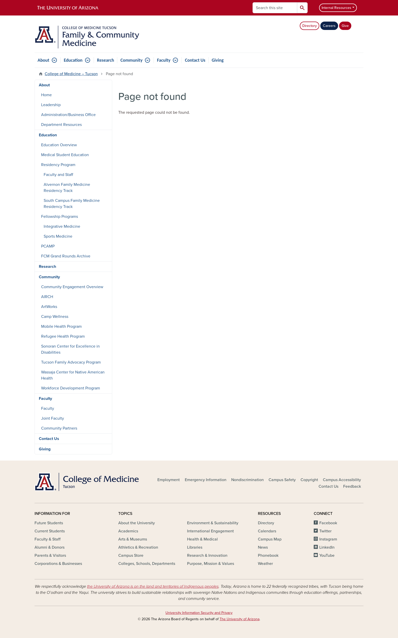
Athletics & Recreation (138, 547)
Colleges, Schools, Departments (146, 563)
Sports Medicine (58, 236)
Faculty (163, 60)
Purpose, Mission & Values (210, 563)
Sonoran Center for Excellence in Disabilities (70, 349)
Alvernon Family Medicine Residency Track (67, 187)
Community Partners (59, 428)
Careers (329, 26)
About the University (136, 523)
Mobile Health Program (61, 326)
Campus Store (130, 555)
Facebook (328, 523)
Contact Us (195, 60)
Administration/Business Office (68, 114)
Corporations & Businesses (58, 563)
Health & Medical (202, 539)
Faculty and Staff (58, 174)
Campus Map (269, 539)
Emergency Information (205, 479)
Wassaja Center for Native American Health (73, 375)
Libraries (194, 547)
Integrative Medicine (62, 226)
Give (345, 26)
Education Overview (59, 145)
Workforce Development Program (70, 388)
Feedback (352, 486)
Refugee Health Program (63, 336)
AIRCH (47, 296)
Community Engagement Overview (72, 286)
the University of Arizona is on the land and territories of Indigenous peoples (153, 586)
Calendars (267, 531)
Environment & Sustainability (212, 523)
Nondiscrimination (247, 479)
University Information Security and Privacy (199, 613)
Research (105, 60)
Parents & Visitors (50, 555)
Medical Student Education (65, 154)
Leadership (51, 104)
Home (46, 94)
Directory (309, 26)
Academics (128, 531)
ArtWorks (49, 306)
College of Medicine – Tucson (71, 73)
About (43, 60)
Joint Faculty (52, 418)
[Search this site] (275, 7)
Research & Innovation (207, 555)
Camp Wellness (54, 316)
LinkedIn (327, 547)
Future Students (49, 523)
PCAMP (48, 246)
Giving (218, 60)
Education (73, 60)
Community (131, 60)
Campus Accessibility (342, 479)
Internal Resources (336, 8)
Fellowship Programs (59, 216)
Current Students (50, 531)
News (263, 547)
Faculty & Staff (47, 539)
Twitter (325, 531)
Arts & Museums (132, 539)
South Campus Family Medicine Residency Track (72, 203)
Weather (265, 563)
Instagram (328, 539)
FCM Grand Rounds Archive (65, 256)
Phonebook (268, 555)
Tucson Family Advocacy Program (71, 362)
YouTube (327, 555)
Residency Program (58, 164)
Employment (168, 479)
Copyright (309, 479)
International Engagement (210, 531)
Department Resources (61, 124)
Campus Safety (282, 479)
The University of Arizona (239, 619)
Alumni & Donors (49, 547)
